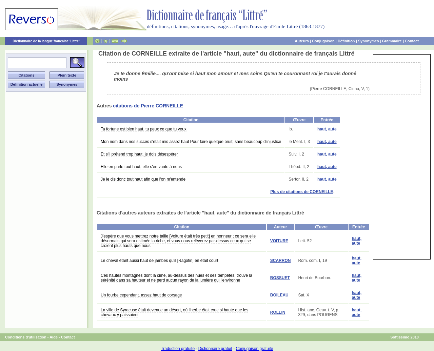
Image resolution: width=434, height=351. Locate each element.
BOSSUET (280, 277)
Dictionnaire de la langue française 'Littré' (46, 41)
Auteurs (302, 41)
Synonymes (368, 41)
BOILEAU (279, 295)
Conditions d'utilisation (25, 337)
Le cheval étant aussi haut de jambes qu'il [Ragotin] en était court (159, 260)
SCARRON (280, 260)
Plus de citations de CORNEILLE (301, 191)
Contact (412, 41)
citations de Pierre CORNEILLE (148, 105)
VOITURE (279, 241)
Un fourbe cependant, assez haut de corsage (141, 295)
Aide (54, 337)
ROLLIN (277, 312)
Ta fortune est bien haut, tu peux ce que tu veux (143, 129)
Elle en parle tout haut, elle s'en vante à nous (141, 166)
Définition (346, 41)
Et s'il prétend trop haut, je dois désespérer (139, 154)
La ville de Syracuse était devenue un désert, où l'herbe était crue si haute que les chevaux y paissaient (174, 312)
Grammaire (392, 41)
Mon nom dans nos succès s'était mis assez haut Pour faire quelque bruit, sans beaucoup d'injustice (191, 141)
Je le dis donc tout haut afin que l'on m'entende (143, 179)
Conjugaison (323, 41)
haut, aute (327, 129)
